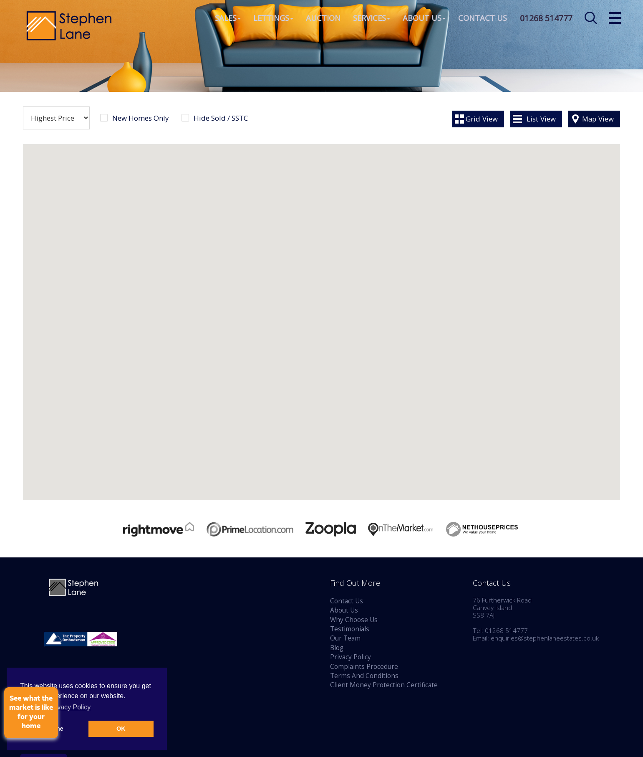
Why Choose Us (354, 619)
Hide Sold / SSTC (221, 118)
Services (368, 18)
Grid (482, 119)
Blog (336, 647)
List (541, 119)
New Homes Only (140, 118)
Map (598, 119)
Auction (320, 18)
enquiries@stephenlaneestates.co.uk (545, 638)
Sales (225, 18)
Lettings (270, 18)
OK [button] (121, 728)
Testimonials (349, 629)
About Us (421, 18)
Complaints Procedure (364, 666)
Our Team (345, 638)
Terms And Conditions (364, 675)
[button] (204, 368)
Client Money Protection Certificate (384, 685)
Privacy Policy (350, 657)
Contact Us (479, 18)
